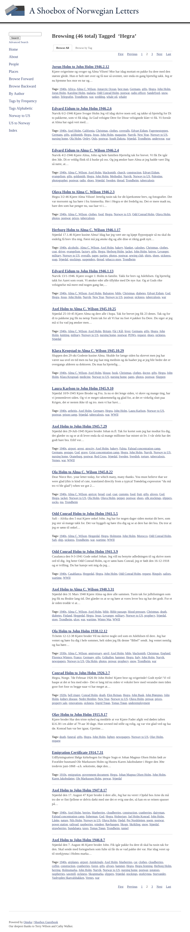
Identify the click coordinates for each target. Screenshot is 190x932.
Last (168, 54)
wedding (100, 96)
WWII (114, 414)
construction (134, 172)
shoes (90, 180)
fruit (139, 494)
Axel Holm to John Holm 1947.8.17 (79, 790)
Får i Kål (118, 331)
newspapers (59, 661)
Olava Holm (163, 214)
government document (95, 774)
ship (60, 539)
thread (120, 180)
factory (86, 251)
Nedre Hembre (87, 699)
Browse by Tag (83, 47)
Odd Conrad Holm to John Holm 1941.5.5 (85, 514)
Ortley (86, 138)
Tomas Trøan (119, 703)
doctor (146, 372)
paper (95, 255)
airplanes (73, 862)
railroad (74, 824)
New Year (143, 134)
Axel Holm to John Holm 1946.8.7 (78, 840)
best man (123, 89)
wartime (101, 539)
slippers (167, 498)
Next (159, 54)
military (56, 255)
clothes (113, 130)
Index (13, 130)
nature (64, 820)
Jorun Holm (59, 92)
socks (55, 502)
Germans (135, 89)
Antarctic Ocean (106, 89)
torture (145, 456)
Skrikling (134, 824)
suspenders (88, 259)
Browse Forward (21, 79)
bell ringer (74, 695)
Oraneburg (75, 456)
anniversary (95, 653)
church (121, 172)
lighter (111, 736)
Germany (98, 410)
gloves (154, 494)
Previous (132, 54)
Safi (54, 539)
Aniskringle (96, 862)
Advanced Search (18, 42)
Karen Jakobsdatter (63, 778)
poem (150, 820)
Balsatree (108, 293)
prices (75, 218)
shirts (148, 255)
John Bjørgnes (154, 695)
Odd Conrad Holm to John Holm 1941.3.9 (85, 552)
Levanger (163, 251)
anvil (106, 653)
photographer (60, 180)
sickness (165, 255)
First (120, 54)
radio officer (138, 92)
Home (13, 49)
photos (56, 218)
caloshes (139, 247)
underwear (158, 138)
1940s (63, 89)
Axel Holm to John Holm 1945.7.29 (79, 426)
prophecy (149, 615)
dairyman (158, 812)
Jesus (96, 134)
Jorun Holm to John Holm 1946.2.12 (80, 67)
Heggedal (94, 536)
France (78, 657)
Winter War (104, 619)
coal (108, 494)
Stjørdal (131, 138)
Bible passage (118, 611)
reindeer (99, 824)
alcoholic (73, 247)
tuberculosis (147, 180)
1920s (63, 695)
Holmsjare (120, 816)
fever (127, 331)
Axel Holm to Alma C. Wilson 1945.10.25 (84, 309)
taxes (85, 828)
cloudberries (114, 812)
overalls (85, 255)
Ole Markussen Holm (88, 778)
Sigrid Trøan (102, 703)
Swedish (135, 456)
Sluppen (160, 376)
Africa (71, 89)
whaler (123, 96)
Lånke (55, 820)
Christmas (102, 130)
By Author (16, 93)
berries (86, 812)
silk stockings (153, 498)
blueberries (98, 812)
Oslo (94, 138)
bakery (119, 247)
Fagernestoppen (158, 130)
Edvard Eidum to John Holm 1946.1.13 (83, 271)
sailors (167, 573)
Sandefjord (153, 92)
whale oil (112, 96)
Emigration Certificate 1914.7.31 (77, 752)
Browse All (62, 47)
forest (94, 866)
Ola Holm (75, 138)
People (14, 64)
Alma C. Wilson (86, 89)
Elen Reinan (114, 695)
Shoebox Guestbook (46, 922)
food (101, 214)
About (13, 57)
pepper (121, 498)
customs (123, 494)
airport (72, 448)
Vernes (56, 460)
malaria (91, 92)
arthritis (72, 410)
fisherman (92, 816)
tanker (55, 96)
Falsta (122, 448)
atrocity (89, 448)
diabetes (141, 293)
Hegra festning (144, 866)
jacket (128, 251)
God (167, 293)
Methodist (116, 176)
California (88, 130)
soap (54, 259)
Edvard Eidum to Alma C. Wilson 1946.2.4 (85, 150)
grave (84, 452)
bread (101, 494)
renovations (76, 703)
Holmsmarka (69, 870)
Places (13, 71)
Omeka (28, 922)
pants (131, 376)
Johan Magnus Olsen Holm (135, 774)
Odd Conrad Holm (108, 92)
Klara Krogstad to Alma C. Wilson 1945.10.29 (88, 351)
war (91, 96)
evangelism (58, 176)
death (163, 611)
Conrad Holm (89, 695)
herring (56, 870)
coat (54, 251)
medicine (85, 376)
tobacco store (113, 259)
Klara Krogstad (69, 376)
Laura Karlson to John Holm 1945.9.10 (83, 388)
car (135, 862)
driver (61, 251)
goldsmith (77, 134)
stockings (75, 259)
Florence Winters (62, 657)
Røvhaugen (112, 824)
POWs (132, 335)
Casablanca (74, 573)
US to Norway (19, 123)
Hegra (152, 89)
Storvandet (159, 873)
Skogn (124, 824)
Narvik (132, 134)
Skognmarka (95, 873)
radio (83, 180)
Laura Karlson (136, 410)
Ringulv (157, 573)
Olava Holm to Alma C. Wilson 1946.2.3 (83, 192)
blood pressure (136, 611)
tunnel (125, 828)
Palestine (157, 176)
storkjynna (145, 873)
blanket (128, 247)
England (165, 653)
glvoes (110, 866)
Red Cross (100, 456)
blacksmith (109, 172)
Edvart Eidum (139, 130)
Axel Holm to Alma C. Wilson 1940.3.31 (83, 589)
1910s (63, 774)
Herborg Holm (115, 251)
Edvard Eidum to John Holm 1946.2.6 (82, 108)
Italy (137, 657)
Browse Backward (22, 86)
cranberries (145, 812)
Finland (67, 615)
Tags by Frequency (23, 101)
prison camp (70, 414)
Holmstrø (115, 536)
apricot (92, 494)
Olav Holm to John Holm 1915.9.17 (79, 714)
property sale (59, 703)
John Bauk (138, 695)
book (115, 372)
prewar (112, 661)
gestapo (68, 452)
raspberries (86, 824)
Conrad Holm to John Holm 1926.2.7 (81, 673)
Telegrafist (67, 96)
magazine (120, 134)
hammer (120, 657)
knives (152, 251)
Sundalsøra (74, 828)
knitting (64, 335)
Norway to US (19, 115)
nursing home (60, 138)
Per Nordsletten (136, 820)
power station (60, 824)
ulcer (76, 619)
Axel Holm (74, 130)
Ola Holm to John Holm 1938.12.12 (79, 631)
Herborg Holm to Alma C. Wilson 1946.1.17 (86, 230)
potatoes (154, 870)
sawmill (71, 873)
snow (164, 92)
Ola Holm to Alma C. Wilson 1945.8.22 (82, 472)
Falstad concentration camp (144, 448)
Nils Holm (76, 820)
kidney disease (68, 699)
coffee (55, 866)
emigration (74, 774)
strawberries (59, 828)
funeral (71, 736)
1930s (63, 653)
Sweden (111, 180)
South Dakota (117, 138)
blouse (107, 372)
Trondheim (81, 96)
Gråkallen (108, 657)
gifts (144, 89)
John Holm (163, 89)
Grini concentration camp (104, 452)
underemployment (139, 703)
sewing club (136, 255)
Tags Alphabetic (21, 108)
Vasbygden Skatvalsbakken (68, 877)
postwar (125, 92)
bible (118, 293)
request (141, 335)
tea (61, 502)
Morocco (142, 536)
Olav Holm (156, 736)
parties (104, 255)
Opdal (121, 820)
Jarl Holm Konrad (138, 816)
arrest (80, 448)
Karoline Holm (76, 92)
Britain (107, 331)
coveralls (124, 130)
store (55, 619)
